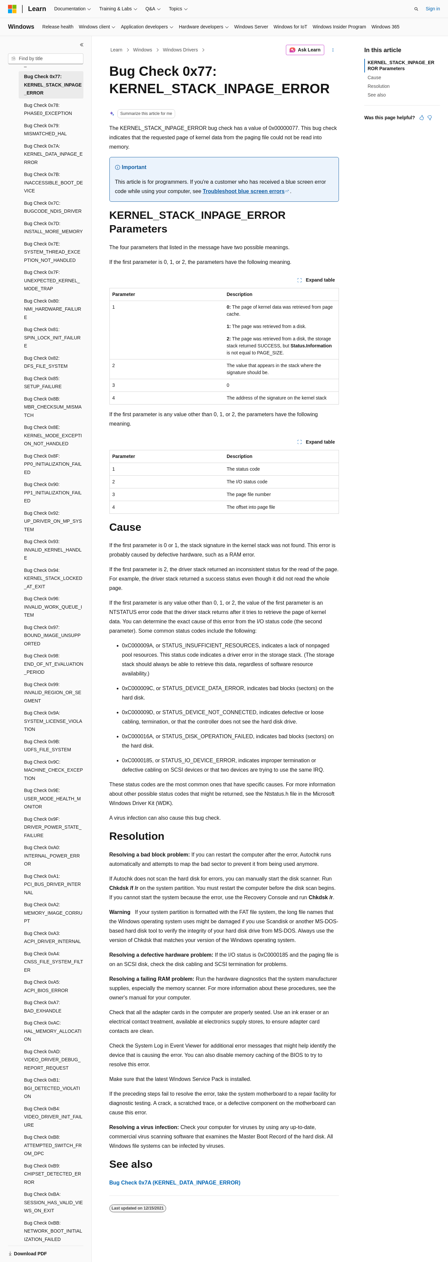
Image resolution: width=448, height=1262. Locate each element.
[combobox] (45, 58)
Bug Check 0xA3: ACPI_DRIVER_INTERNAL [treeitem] (52, 937)
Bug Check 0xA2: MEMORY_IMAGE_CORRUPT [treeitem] (53, 913)
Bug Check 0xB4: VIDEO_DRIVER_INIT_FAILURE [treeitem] (53, 1117)
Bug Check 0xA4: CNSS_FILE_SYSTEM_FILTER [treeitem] (53, 962)
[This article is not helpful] (430, 118)
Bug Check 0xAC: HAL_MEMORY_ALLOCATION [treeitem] (52, 1031)
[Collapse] (82, 45)
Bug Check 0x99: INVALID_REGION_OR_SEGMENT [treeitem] (52, 692)
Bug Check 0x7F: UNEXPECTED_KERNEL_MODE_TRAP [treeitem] (52, 280)
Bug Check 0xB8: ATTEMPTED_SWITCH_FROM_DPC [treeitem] (53, 1145)
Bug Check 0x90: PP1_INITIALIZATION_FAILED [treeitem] (52, 492)
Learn (116, 49)
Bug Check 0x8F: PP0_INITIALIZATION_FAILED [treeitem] (52, 464)
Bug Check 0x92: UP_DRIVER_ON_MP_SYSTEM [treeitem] (53, 521)
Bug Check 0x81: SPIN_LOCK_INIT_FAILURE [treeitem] (52, 337)
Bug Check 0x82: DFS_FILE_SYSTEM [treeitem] (46, 362)
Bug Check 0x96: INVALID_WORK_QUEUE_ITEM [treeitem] (53, 607)
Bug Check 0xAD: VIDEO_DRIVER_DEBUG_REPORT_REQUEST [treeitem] (52, 1060)
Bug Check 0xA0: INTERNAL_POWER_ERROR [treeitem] (52, 855)
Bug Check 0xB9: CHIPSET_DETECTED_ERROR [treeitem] (52, 1174)
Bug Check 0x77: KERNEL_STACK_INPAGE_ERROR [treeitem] (53, 85)
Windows (142, 49)
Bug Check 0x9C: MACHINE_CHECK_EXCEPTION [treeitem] (53, 770)
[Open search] (416, 9)
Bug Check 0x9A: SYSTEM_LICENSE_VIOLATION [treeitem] (53, 721)
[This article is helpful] (422, 118)
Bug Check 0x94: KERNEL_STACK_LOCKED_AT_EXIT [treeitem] (53, 578)
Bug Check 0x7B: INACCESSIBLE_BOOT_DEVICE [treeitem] (53, 182)
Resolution (379, 86)
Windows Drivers (180, 49)
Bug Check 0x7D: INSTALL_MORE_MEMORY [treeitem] (53, 227)
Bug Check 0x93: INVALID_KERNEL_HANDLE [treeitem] (52, 550)
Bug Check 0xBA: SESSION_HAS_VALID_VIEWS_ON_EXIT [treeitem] (53, 1202)
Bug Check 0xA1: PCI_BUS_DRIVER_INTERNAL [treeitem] (52, 884)
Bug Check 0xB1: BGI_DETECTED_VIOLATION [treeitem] (52, 1088)
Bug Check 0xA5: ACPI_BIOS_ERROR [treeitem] (46, 986)
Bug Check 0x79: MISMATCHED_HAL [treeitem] (45, 130)
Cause (374, 77)
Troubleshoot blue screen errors (244, 191)
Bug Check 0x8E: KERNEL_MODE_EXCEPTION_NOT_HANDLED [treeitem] (53, 435)
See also (377, 95)
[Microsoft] (12, 9)
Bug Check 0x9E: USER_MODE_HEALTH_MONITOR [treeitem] (52, 798)
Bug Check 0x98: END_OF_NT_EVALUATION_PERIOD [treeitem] (53, 664)
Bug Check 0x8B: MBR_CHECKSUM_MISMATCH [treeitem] (53, 407)
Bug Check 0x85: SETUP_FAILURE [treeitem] (43, 382)
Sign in (433, 8)
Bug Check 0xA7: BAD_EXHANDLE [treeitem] (42, 1006)
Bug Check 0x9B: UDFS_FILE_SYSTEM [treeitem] (47, 746)
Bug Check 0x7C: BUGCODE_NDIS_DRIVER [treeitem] (53, 207)
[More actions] (333, 50)
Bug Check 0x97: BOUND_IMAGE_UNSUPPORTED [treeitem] (52, 635)
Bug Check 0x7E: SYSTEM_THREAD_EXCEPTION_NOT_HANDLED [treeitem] (52, 252)
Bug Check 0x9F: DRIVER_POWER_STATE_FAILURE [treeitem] (52, 827)
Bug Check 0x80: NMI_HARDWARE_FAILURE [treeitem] (52, 309)
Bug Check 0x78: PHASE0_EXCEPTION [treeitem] (48, 109)
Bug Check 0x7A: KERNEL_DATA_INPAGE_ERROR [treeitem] (53, 154)
